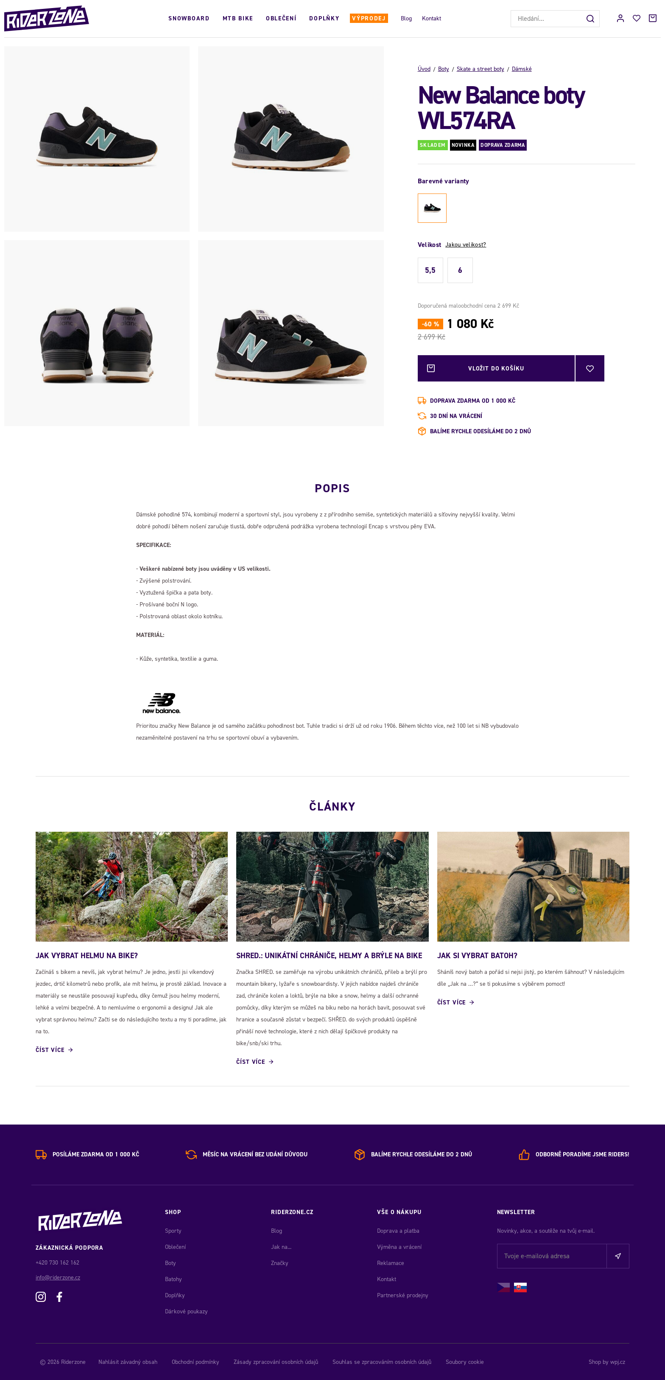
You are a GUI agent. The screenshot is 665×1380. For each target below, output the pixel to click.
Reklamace (390, 1262)
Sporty (173, 1230)
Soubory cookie (465, 1361)
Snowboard (189, 18)
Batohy (173, 1278)
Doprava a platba (398, 1230)
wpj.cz (617, 1361)
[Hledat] (591, 19)
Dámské (522, 69)
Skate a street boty (480, 69)
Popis (332, 486)
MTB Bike (238, 18)
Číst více (50, 1049)
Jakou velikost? (465, 245)
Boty (443, 69)
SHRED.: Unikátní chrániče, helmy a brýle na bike (329, 954)
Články (332, 804)
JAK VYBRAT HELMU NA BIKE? (87, 954)
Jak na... (281, 1246)
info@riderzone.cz (58, 1277)
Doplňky (324, 18)
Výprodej (369, 18)
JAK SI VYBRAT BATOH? (477, 954)
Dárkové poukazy (186, 1311)
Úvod (424, 69)
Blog (406, 18)
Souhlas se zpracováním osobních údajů (381, 1361)
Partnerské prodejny (402, 1294)
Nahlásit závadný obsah (127, 1361)
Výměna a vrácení (399, 1246)
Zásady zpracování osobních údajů (276, 1361)
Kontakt (431, 18)
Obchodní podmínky (195, 1361)
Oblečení (281, 18)
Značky (279, 1262)
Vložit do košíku (496, 368)
